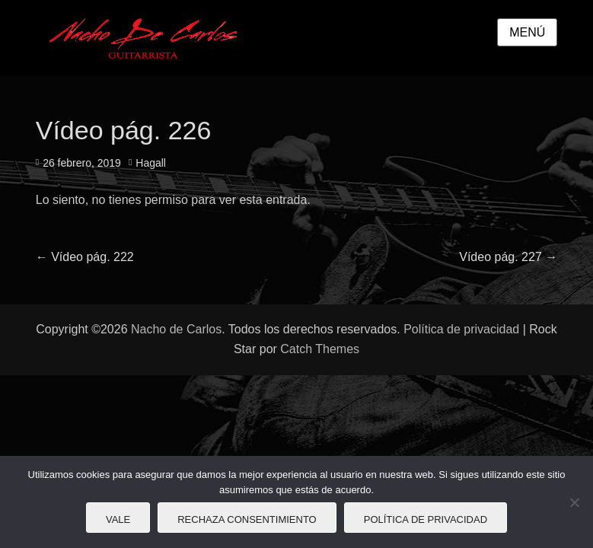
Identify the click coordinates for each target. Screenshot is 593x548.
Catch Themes (319, 348)
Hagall (150, 163)
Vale (118, 519)
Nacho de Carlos (176, 329)
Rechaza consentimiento (247, 519)
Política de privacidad (461, 329)
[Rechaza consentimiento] (574, 502)
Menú (527, 32)
